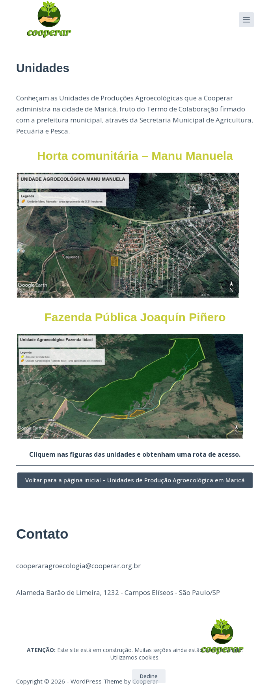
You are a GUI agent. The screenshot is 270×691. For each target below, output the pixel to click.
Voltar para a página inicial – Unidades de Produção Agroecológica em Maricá (135, 480)
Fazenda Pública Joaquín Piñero (134, 317)
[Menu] (246, 19)
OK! (116, 676)
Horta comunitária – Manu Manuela (135, 155)
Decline (149, 676)
